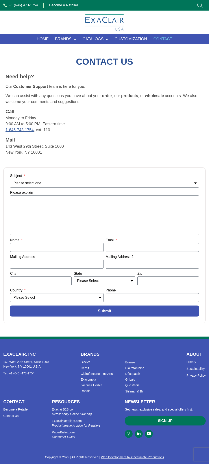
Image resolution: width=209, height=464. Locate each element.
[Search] (200, 5)
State (78, 273)
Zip (139, 273)
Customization (131, 39)
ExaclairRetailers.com (67, 421)
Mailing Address (22, 257)
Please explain (21, 192)
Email (110, 240)
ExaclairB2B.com (64, 409)
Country (16, 290)
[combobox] (197, 5)
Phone (111, 290)
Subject (16, 176)
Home (43, 39)
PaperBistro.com (63, 432)
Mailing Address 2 (119, 257)
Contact (163, 39)
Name (15, 240)
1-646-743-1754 (20, 130)
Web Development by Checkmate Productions (132, 457)
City (13, 273)
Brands (65, 39)
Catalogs (95, 39)
